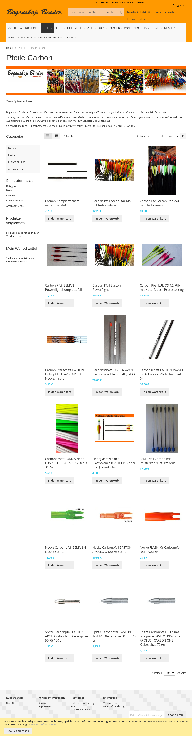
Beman (10, 190)
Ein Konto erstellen (137, 19)
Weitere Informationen (44, 724)
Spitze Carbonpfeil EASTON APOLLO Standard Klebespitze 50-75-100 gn (66, 636)
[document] (96, 727)
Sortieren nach (144, 136)
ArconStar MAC (14, 205)
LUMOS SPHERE (14, 200)
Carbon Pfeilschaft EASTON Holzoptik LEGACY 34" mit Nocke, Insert (64, 374)
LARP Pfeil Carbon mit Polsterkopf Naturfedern (157, 461)
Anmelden (169, 12)
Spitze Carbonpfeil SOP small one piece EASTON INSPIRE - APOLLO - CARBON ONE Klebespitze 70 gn (160, 638)
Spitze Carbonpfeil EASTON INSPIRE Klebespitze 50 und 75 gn (114, 636)
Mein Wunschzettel (152, 12)
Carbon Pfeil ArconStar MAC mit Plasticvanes (160, 203)
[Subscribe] (175, 715)
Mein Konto (133, 12)
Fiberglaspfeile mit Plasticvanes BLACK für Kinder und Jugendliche (113, 463)
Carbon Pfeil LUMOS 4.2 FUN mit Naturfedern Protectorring (162, 287)
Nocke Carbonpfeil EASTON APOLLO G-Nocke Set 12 (111, 549)
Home (9, 47)
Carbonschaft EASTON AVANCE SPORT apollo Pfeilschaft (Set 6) (162, 374)
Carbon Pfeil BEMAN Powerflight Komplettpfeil (63, 287)
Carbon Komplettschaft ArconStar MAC (62, 203)
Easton (10, 195)
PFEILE (22, 47)
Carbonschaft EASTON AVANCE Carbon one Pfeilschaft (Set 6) (114, 372)
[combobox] (96, 12)
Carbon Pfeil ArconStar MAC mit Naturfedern (112, 203)
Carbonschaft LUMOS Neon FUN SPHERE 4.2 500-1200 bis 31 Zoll (66, 463)
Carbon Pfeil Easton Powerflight (106, 287)
